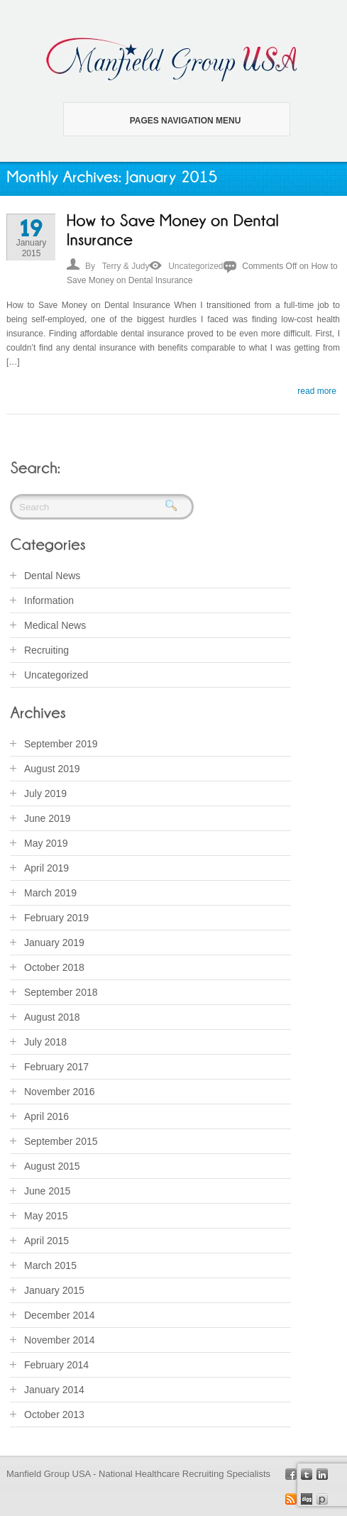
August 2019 (52, 768)
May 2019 (45, 843)
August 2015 (52, 1166)
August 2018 (52, 1017)
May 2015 (45, 1215)
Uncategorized (195, 266)
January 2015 (54, 1290)
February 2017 (56, 1066)
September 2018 (61, 992)
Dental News (52, 575)
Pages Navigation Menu (168, 121)
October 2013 (54, 1414)
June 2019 (47, 818)
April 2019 (46, 868)
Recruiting (46, 650)
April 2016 (46, 1116)
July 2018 (45, 1042)
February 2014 (56, 1365)
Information (49, 600)
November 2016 (59, 1091)
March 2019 (50, 893)
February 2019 (56, 917)
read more (316, 391)
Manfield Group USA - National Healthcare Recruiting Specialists (138, 1473)
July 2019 (45, 793)
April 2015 (46, 1240)
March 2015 (50, 1265)
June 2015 (47, 1191)
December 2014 (59, 1315)
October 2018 (54, 967)
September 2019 (61, 743)
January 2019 (54, 942)
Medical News (55, 625)
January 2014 (54, 1389)
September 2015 (61, 1141)
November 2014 (59, 1340)
